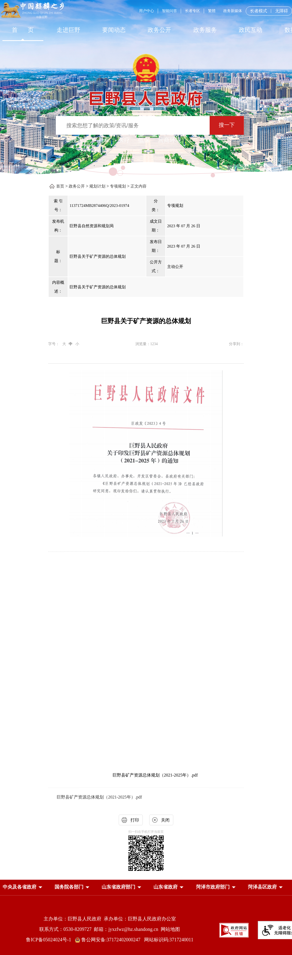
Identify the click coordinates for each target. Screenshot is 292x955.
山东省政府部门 (118, 887)
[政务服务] (205, 30)
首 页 (23, 30)
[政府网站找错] (234, 929)
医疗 (124, 140)
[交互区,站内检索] (145, 126)
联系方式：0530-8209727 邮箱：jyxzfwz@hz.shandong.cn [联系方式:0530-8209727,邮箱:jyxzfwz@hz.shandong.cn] (100, 929)
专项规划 (118, 186)
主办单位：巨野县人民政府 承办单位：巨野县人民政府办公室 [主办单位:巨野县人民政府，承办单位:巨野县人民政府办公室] (110, 919)
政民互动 (250, 30)
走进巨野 (68, 30)
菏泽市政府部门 (213, 887)
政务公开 (159, 30)
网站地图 (170, 929)
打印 (134, 820)
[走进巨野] (68, 30)
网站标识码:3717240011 (168, 939)
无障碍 (281, 11)
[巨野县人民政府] (146, 95)
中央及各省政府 (19, 887)
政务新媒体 (232, 11)
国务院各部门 (69, 887)
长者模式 (258, 11)
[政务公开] (159, 30)
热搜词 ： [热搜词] (77, 140)
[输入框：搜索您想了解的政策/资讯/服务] (133, 125)
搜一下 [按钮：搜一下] (227, 125)
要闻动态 (114, 30)
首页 (60, 186)
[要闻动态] (114, 30)
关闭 (165, 820)
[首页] (22, 30)
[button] (19, 887)
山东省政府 (165, 887)
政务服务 (205, 30)
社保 (104, 140)
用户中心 (146, 11)
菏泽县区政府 (262, 887)
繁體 (212, 11)
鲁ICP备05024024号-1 (50, 939)
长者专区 (192, 11)
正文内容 (138, 186)
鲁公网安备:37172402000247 (109, 939)
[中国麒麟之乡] (32, 11)
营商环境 (169, 140)
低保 (144, 140)
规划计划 (97, 186)
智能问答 (169, 11)
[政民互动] (250, 30)
